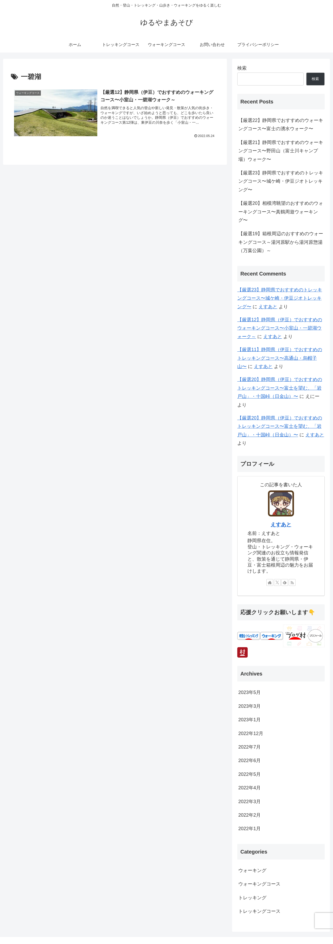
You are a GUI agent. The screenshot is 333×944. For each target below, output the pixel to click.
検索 (242, 68)
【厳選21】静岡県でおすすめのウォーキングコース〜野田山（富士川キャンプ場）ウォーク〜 (280, 151)
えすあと (268, 306)
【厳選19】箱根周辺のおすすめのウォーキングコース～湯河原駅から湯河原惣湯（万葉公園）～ (280, 242)
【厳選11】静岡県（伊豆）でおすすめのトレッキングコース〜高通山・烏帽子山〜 (279, 358)
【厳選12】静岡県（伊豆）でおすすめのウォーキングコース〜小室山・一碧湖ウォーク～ (279, 328)
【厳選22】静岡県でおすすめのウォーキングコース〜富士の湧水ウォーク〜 (280, 124)
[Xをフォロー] (277, 582)
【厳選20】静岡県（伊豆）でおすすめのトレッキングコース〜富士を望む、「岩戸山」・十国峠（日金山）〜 (279, 388)
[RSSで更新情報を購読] (292, 582)
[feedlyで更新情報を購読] (284, 582)
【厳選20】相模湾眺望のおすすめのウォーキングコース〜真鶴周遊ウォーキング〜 (280, 212)
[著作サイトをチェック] (269, 582)
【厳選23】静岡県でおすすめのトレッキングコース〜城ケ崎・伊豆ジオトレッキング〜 (280, 181)
